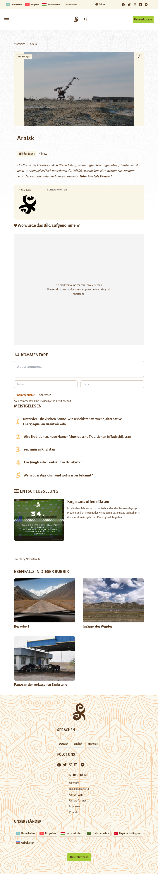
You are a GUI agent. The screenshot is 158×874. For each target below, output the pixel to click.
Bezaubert (21, 626)
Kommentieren (26, 394)
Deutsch (63, 743)
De (98, 4)
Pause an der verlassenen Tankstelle (40, 684)
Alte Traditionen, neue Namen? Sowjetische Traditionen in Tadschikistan (77, 437)
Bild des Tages (24, 57)
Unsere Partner (77, 800)
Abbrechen (45, 394)
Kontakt (73, 812)
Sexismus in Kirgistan (39, 449)
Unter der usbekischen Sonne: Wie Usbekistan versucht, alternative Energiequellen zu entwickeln (72, 421)
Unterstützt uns (143, 19)
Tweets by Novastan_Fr (27, 559)
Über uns (74, 782)
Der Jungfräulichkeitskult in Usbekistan (53, 462)
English (78, 743)
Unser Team (76, 794)
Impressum (75, 806)
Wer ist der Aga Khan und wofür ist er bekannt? (58, 475)
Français (93, 743)
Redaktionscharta (79, 788)
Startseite (19, 44)
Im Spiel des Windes (97, 626)
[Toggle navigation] (6, 19)
